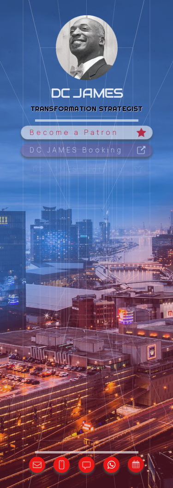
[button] (86, 133)
